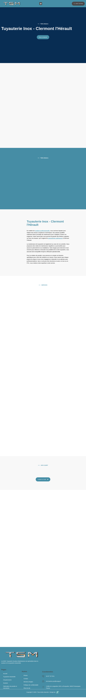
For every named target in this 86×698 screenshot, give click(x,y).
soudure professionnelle (42, 230)
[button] (40, 3)
